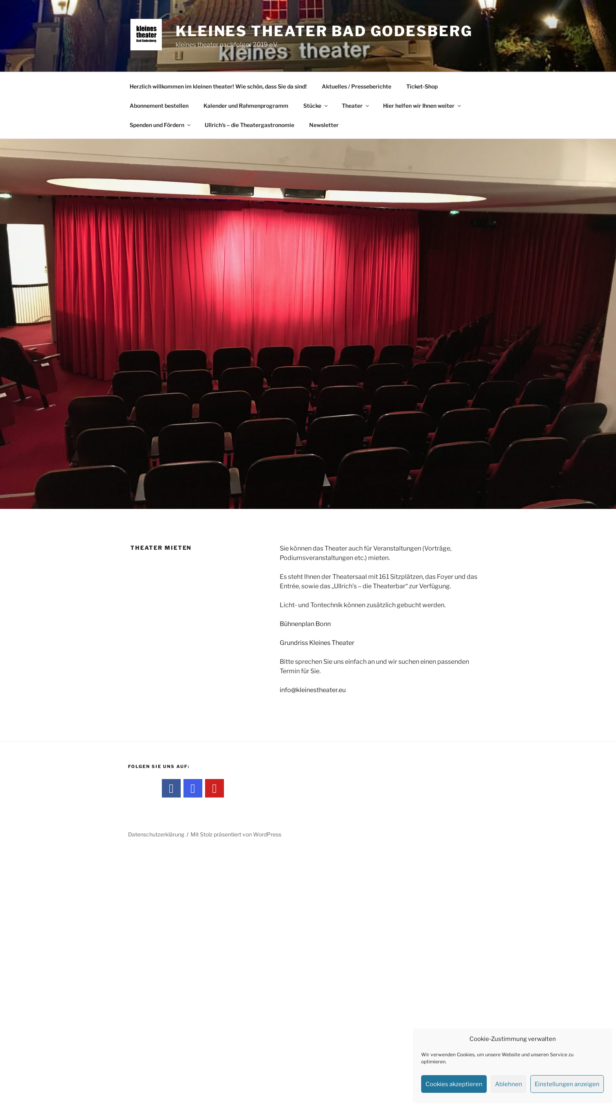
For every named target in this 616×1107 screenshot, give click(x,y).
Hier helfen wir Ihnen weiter (422, 105)
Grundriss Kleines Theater (317, 643)
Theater (356, 105)
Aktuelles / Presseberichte (356, 86)
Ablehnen (508, 1084)
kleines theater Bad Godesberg (324, 31)
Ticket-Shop (422, 86)
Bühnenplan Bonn (305, 624)
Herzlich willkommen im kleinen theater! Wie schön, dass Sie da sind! (218, 86)
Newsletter (324, 125)
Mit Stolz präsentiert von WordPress (236, 834)
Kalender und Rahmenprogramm (246, 105)
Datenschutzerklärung (156, 834)
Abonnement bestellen (159, 105)
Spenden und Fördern (161, 125)
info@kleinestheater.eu (313, 690)
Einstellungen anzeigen (567, 1084)
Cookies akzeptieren (453, 1084)
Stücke (316, 105)
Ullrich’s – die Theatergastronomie (249, 125)
